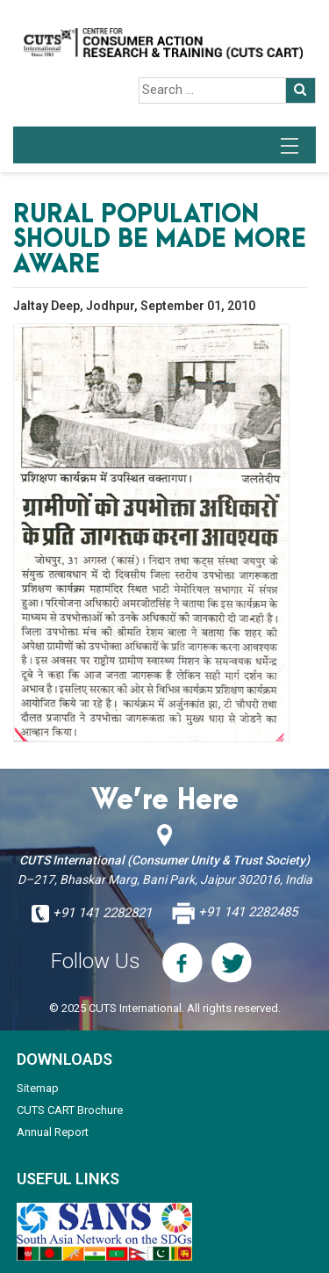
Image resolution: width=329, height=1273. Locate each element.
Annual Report (53, 1132)
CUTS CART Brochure (70, 1110)
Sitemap (38, 1088)
